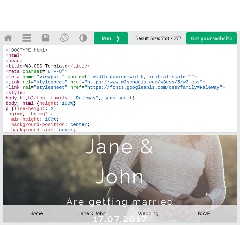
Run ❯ (111, 38)
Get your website (211, 38)
